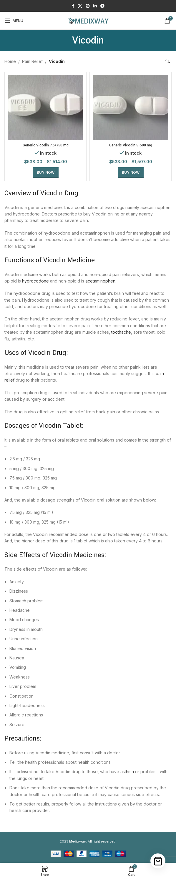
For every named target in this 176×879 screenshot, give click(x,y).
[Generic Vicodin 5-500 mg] (130, 107)
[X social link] (80, 6)
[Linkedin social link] (95, 6)
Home (10, 61)
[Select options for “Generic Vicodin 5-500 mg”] (131, 172)
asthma (127, 771)
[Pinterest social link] (88, 6)
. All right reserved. (92, 841)
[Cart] (157, 860)
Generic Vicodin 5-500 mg (130, 145)
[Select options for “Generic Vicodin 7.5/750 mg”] (46, 172)
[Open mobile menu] (13, 20)
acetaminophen (100, 280)
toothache (121, 332)
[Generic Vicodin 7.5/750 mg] (45, 107)
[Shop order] (167, 61)
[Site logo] (88, 20)
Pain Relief (32, 61)
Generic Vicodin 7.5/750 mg (45, 145)
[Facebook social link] (73, 6)
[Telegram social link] (102, 6)
